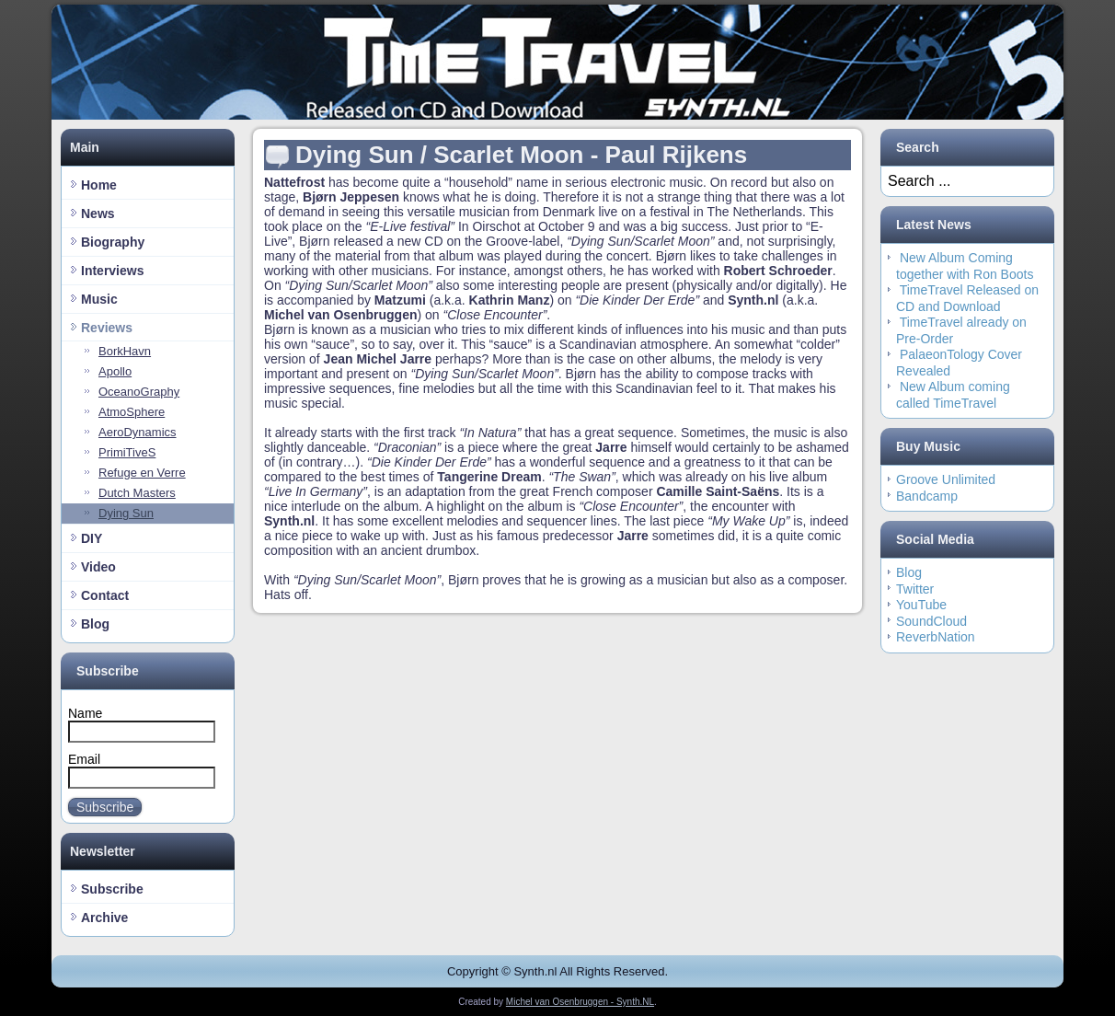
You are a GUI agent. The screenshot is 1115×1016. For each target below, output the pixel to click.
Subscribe (104, 807)
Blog (95, 624)
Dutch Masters (137, 493)
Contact (105, 595)
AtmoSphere (131, 412)
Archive (104, 917)
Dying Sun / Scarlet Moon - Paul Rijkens (521, 154)
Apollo (115, 371)
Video (98, 567)
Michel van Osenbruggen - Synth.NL (580, 1002)
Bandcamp (927, 496)
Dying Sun (126, 513)
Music (99, 299)
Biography (112, 242)
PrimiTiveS (126, 452)
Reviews (106, 327)
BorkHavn (124, 351)
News (98, 213)
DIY (91, 538)
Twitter (915, 589)
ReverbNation (935, 636)
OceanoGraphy (138, 391)
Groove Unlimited (945, 479)
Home (99, 185)
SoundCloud (931, 621)
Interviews (112, 270)
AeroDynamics (137, 432)
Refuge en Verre (142, 472)
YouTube (921, 604)
